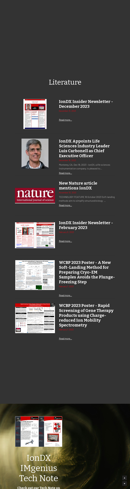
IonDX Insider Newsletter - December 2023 (86, 104)
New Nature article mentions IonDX (78, 186)
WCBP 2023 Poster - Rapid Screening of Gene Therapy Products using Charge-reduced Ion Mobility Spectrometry (86, 315)
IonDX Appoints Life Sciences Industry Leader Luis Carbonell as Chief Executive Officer (84, 148)
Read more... (65, 119)
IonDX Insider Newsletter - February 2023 (86, 225)
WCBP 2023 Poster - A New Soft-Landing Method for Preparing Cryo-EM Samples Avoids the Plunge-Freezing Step (85, 272)
